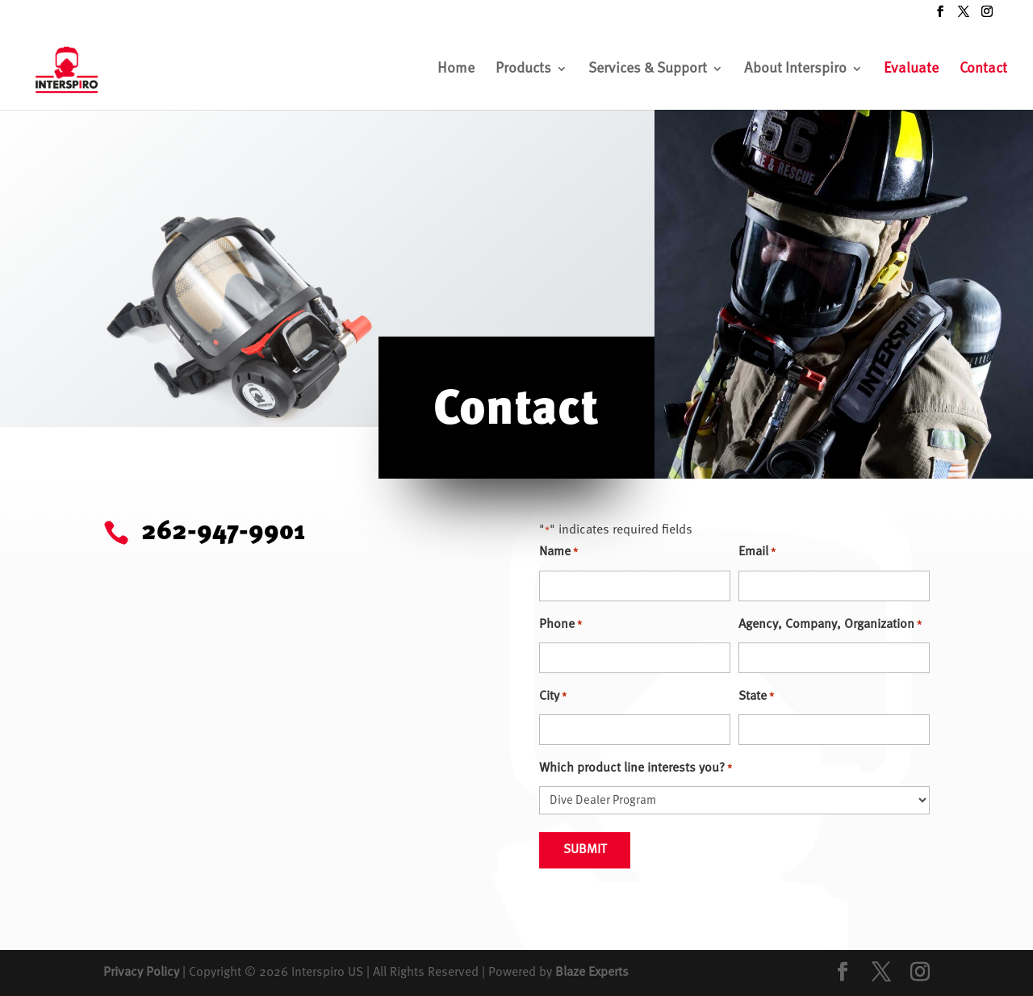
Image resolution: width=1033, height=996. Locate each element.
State (756, 697)
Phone (560, 625)
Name (558, 552)
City (553, 697)
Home (456, 69)
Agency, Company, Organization (830, 625)
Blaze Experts (592, 972)
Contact (983, 69)
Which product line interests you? (635, 769)
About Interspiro (795, 69)
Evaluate (911, 69)
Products (523, 69)
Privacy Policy (141, 972)
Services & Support (647, 69)
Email (757, 552)
